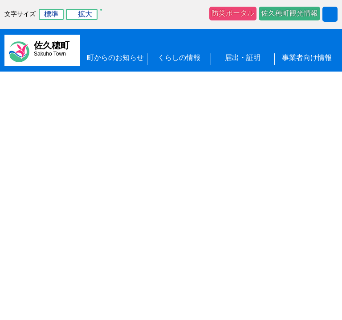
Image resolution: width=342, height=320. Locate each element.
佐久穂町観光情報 (289, 13)
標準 (51, 14)
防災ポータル (233, 13)
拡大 (85, 14)
